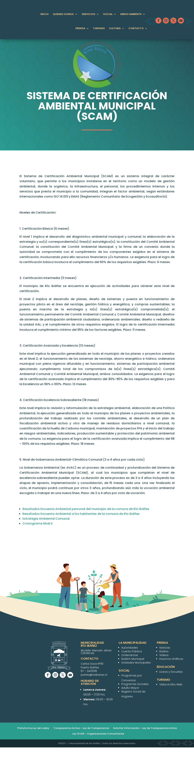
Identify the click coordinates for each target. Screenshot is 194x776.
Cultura (115, 28)
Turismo (99, 28)
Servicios (88, 14)
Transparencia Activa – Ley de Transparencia (81, 756)
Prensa (80, 28)
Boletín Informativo (80, 187)
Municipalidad (44, 178)
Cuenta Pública (93, 178)
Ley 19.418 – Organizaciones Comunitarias (98, 762)
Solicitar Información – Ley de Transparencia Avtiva (145, 756)
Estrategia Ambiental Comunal (45, 547)
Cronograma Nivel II (37, 552)
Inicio (44, 14)
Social (108, 14)
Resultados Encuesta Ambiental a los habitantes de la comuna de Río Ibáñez (81, 542)
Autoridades (68, 178)
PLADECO (114, 178)
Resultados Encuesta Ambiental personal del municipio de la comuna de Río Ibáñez (85, 538)
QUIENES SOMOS (63, 14)
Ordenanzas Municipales (141, 178)
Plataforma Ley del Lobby (33, 756)
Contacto (136, 28)
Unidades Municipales (114, 187)
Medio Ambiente (131, 14)
